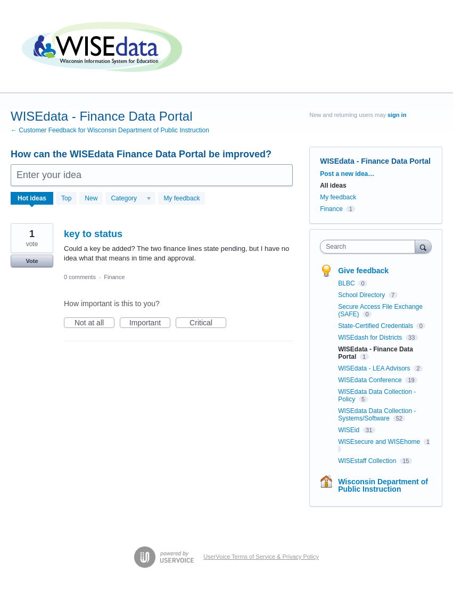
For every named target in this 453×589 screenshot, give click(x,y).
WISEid (349, 430)
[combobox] (369, 246)
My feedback (181, 198)
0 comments (80, 277)
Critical (208, 323)
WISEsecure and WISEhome (380, 441)
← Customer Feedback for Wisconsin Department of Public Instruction (110, 130)
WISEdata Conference (370, 380)
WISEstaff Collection (368, 461)
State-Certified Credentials (376, 326)
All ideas (333, 185)
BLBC (347, 283)
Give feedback (363, 270)
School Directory (362, 295)
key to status (93, 234)
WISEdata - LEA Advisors (375, 368)
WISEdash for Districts (370, 337)
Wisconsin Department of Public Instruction (383, 485)
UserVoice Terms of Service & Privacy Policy (261, 556)
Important (149, 323)
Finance (114, 277)
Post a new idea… (347, 174)
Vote (32, 261)
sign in (397, 115)
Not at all (94, 323)
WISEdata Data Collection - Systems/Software (377, 414)
